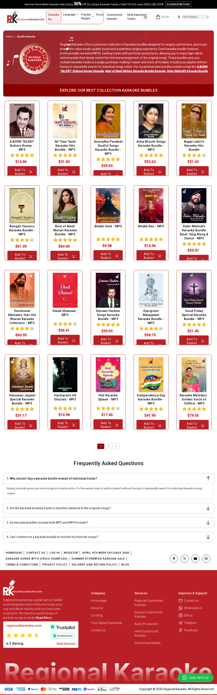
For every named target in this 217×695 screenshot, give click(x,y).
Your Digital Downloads (106, 623)
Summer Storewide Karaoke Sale (98, 558)
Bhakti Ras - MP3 (151, 226)
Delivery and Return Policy (94, 564)
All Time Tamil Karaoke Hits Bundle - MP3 (65, 146)
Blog (125, 564)
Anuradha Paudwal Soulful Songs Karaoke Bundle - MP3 (108, 148)
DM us (185, 615)
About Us (97, 608)
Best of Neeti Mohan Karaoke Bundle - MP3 (65, 230)
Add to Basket (23, 171)
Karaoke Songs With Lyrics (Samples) (36, 558)
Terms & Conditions (22, 564)
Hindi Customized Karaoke (146, 633)
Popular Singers (87, 16)
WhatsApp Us (190, 608)
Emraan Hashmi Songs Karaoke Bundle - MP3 (108, 315)
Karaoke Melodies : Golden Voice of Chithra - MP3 (194, 399)
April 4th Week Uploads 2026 (105, 552)
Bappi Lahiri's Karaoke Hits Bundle (194, 146)
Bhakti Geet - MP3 (108, 226)
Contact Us (35, 552)
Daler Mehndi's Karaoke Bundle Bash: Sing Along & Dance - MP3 (194, 232)
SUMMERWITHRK (178, 4)
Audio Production (146, 624)
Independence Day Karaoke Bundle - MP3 (151, 399)
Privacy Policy (54, 564)
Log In (55, 552)
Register (71, 552)
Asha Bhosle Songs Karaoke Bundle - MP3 (151, 146)
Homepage (14, 552)
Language (70, 14)
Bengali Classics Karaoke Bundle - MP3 (22, 230)
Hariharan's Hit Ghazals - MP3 (65, 397)
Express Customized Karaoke (148, 614)
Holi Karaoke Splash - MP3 (108, 397)
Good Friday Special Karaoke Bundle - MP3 (194, 315)
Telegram (187, 623)
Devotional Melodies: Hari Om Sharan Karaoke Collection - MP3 (22, 317)
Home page (98, 600)
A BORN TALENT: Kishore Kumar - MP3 (22, 146)
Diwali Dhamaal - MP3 (65, 313)
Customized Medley (148, 643)
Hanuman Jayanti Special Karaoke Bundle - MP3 (22, 399)
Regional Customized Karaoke (149, 603)
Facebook (188, 630)
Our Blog (97, 615)
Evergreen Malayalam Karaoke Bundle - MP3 (151, 317)
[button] (196, 677)
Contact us (188, 600)
